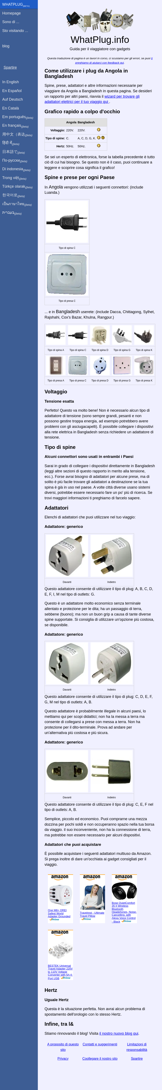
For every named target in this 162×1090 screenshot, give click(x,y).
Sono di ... (10, 22)
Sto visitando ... (15, 31)
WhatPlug (16, 4)
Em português (17, 117)
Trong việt (14, 178)
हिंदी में (11, 143)
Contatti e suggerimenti (100, 1044)
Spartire (137, 1058)
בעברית (12, 212)
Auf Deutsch (12, 99)
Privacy (63, 1058)
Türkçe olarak (17, 186)
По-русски (14, 160)
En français (15, 125)
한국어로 (13, 195)
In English (10, 82)
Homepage (11, 13)
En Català (10, 108)
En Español (12, 91)
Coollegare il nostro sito (99, 1058)
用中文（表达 (17, 134)
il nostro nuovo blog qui (118, 1033)
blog (5, 46)
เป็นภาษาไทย (17, 204)
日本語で (13, 152)
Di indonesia (16, 169)
